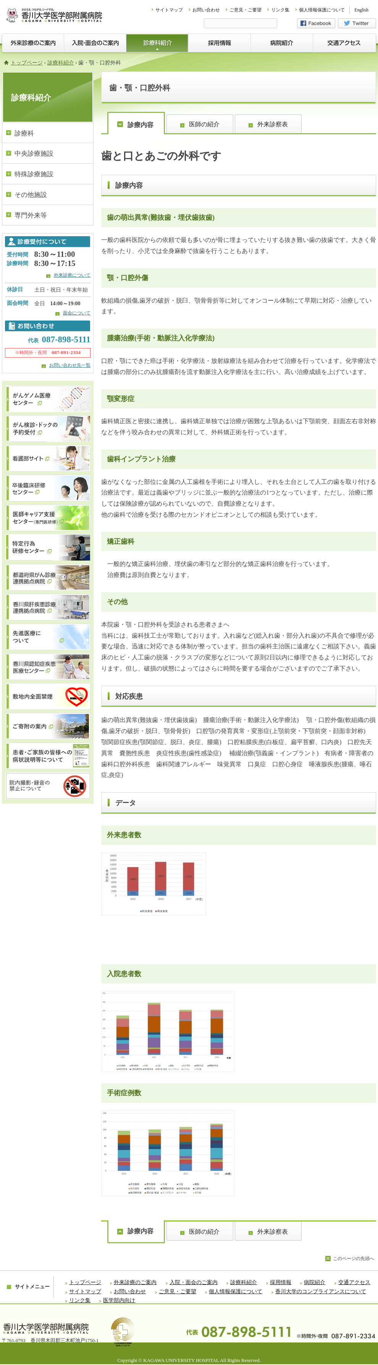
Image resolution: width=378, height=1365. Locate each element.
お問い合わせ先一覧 (69, 365)
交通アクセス (354, 1282)
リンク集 (280, 10)
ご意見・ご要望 (245, 10)
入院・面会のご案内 (194, 1282)
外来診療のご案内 (135, 1282)
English (361, 10)
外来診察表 (272, 124)
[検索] (240, 24)
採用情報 (280, 1282)
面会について (76, 313)
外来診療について (72, 275)
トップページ (27, 63)
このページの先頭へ (353, 1258)
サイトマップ (169, 10)
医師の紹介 (204, 124)
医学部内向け (119, 1300)
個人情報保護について (322, 10)
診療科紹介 (60, 63)
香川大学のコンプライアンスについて (320, 1291)
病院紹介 (314, 1282)
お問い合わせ (206, 10)
